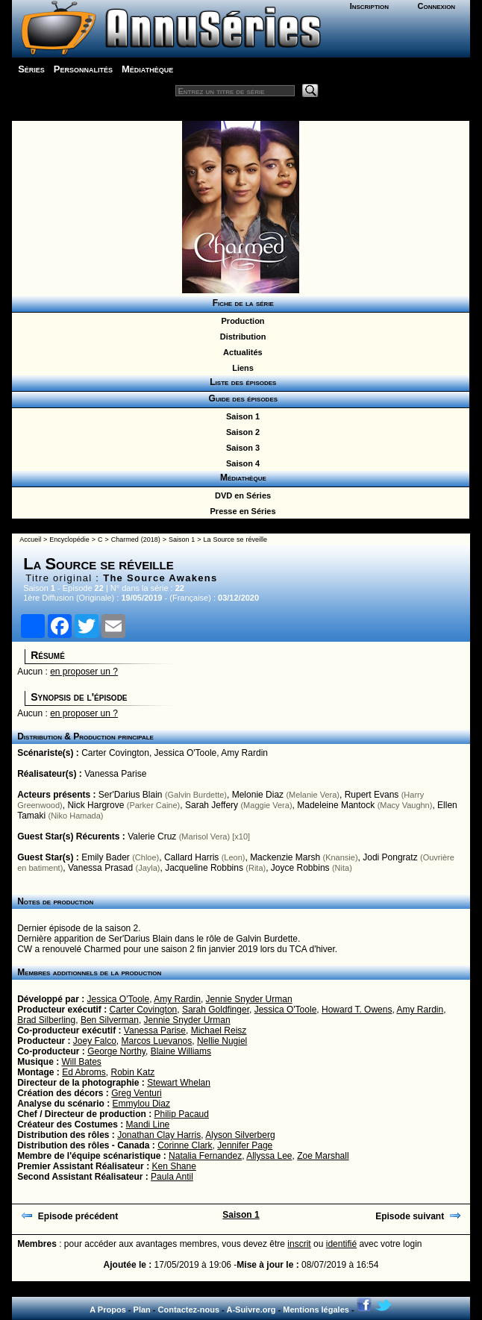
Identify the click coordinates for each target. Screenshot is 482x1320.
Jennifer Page (244, 1145)
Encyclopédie (69, 539)
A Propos (108, 1309)
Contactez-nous (189, 1309)
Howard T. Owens (357, 1009)
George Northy (116, 1051)
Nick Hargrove (95, 805)
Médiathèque (147, 69)
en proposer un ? (84, 671)
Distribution (241, 336)
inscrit (298, 1244)
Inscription (369, 5)
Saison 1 (241, 416)
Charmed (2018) (135, 539)
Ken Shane (173, 1166)
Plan (142, 1309)
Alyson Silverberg (240, 1135)
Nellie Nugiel (222, 1041)
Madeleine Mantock (336, 805)
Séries (31, 69)
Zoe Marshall (322, 1156)
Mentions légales (316, 1309)
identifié (341, 1244)
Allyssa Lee (269, 1156)
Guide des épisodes (241, 398)
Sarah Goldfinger (215, 1009)
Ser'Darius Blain (130, 794)
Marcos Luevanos (157, 1041)
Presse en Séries (240, 511)
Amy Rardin (244, 753)
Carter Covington (115, 753)
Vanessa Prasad (100, 868)
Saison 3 (241, 447)
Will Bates (81, 1062)
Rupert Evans (372, 794)
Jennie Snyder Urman (249, 999)
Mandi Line (148, 1124)
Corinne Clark (184, 1145)
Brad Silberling (46, 1020)
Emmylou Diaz (141, 1103)
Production (240, 320)
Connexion (437, 5)
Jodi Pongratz (390, 857)
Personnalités (83, 69)
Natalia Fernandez (205, 1156)
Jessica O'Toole (185, 753)
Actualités (240, 352)
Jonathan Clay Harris (159, 1135)
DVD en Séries (240, 495)
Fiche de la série (240, 303)
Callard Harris (191, 857)
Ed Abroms (84, 1072)
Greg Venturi (136, 1093)
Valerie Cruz (152, 836)
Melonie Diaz (258, 794)
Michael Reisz (219, 1030)
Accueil (30, 539)
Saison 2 (241, 432)
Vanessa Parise (115, 774)
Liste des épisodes (241, 382)
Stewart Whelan (178, 1082)
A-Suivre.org (250, 1309)
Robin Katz (133, 1072)
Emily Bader (105, 857)
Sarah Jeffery (211, 805)
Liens (241, 367)
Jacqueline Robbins (204, 868)
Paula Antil (172, 1177)
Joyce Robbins (300, 868)
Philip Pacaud (181, 1114)
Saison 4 (241, 463)
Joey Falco (94, 1041)
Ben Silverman (110, 1020)
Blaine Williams (181, 1051)
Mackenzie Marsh (285, 857)
